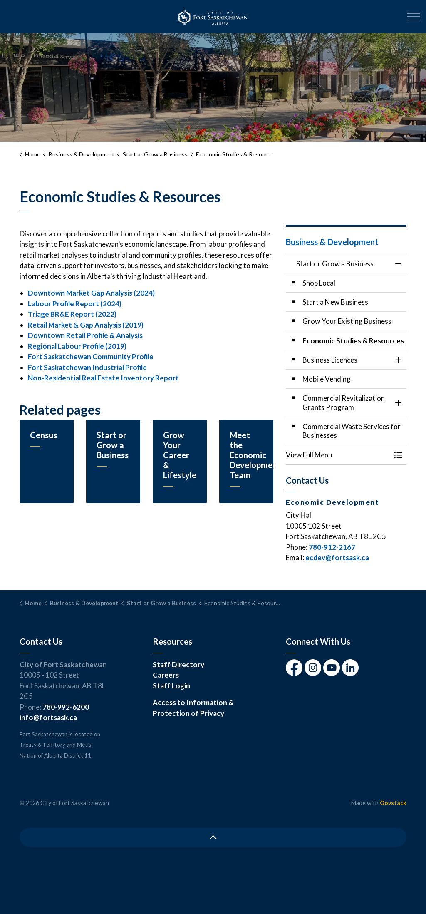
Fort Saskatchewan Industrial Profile (87, 367)
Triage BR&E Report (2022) (72, 314)
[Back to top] (213, 837)
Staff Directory (178, 664)
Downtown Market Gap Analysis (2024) (91, 292)
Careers (166, 675)
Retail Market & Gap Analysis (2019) (86, 324)
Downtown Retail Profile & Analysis (85, 335)
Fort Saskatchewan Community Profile (91, 356)
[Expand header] (413, 16)
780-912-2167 (332, 547)
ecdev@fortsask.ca (337, 557)
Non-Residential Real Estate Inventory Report (103, 377)
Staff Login (171, 685)
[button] (338, 454)
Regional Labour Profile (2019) (77, 346)
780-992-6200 (65, 707)
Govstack (393, 802)
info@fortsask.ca (48, 717)
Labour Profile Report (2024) (74, 303)
